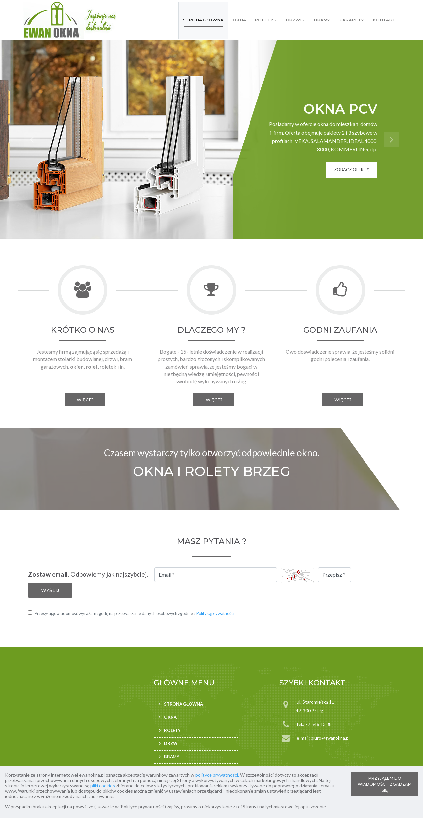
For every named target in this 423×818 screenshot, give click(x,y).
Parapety (351, 20)
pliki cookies (102, 785)
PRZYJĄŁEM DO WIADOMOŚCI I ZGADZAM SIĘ (385, 784)
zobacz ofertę (351, 169)
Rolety (264, 20)
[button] (31, 139)
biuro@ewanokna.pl (330, 738)
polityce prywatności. (217, 775)
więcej (85, 399)
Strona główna (203, 20)
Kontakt (384, 20)
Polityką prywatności (215, 613)
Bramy (322, 20)
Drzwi (293, 20)
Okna (239, 20)
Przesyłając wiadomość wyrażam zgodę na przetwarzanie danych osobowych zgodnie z (134, 613)
